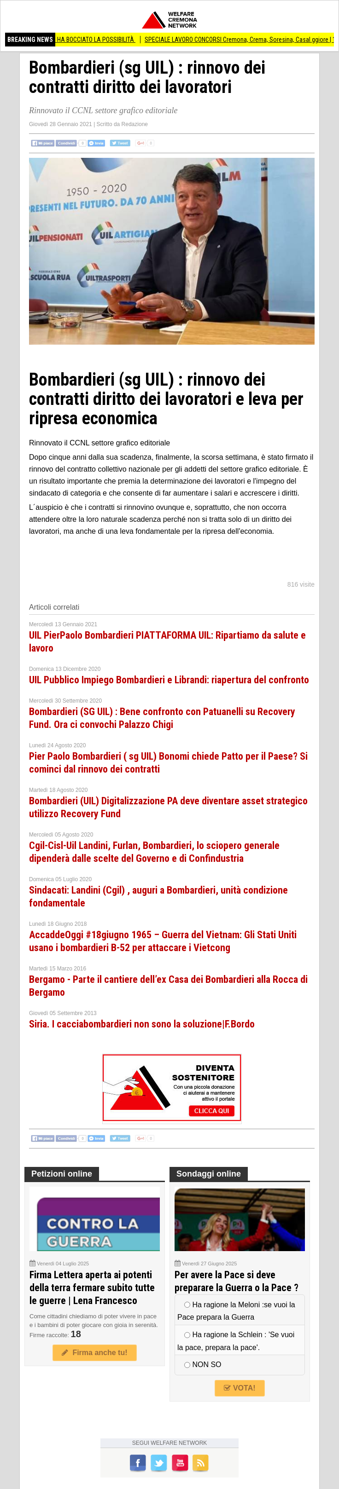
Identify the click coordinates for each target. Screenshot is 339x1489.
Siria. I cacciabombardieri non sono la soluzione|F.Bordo (142, 1024)
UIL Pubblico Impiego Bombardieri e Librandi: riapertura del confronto (169, 680)
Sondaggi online (208, 1173)
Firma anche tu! (94, 1352)
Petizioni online (61, 1173)
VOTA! (239, 1388)
